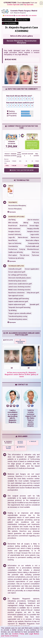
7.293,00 (11, 146)
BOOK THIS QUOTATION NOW (21, 170)
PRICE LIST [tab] (32, 441)
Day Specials (28, 5)
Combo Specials (13, 5)
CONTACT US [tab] (21, 447)
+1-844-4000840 (31, 15)
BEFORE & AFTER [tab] (8, 340)
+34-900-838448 (8, 15)
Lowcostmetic (7, 20)
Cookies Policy (18, 634)
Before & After (22, 20)
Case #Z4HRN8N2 (9, 23)
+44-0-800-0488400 (20, 15)
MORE (14, 60)
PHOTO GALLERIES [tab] (20, 442)
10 (32, 99)
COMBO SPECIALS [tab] (8, 447)
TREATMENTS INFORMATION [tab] (8, 442)
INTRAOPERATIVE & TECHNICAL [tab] (20, 341)
